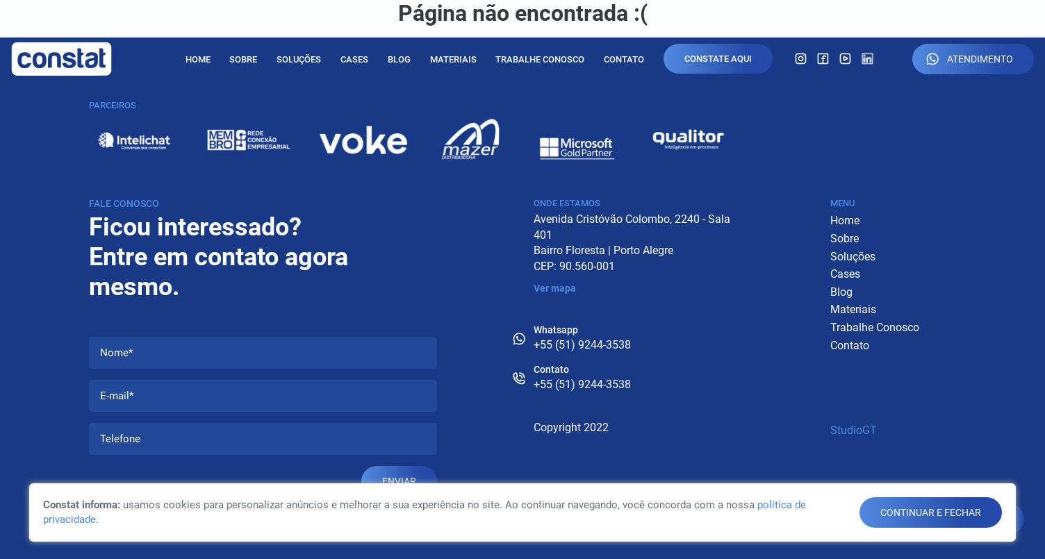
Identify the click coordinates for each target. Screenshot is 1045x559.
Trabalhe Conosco (539, 59)
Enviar (399, 481)
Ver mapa (555, 288)
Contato (624, 59)
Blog (399, 59)
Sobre (243, 59)
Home (198, 59)
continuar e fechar (930, 512)
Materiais (453, 59)
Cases (354, 59)
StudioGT (853, 430)
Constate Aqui (718, 58)
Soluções (299, 59)
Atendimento (969, 59)
